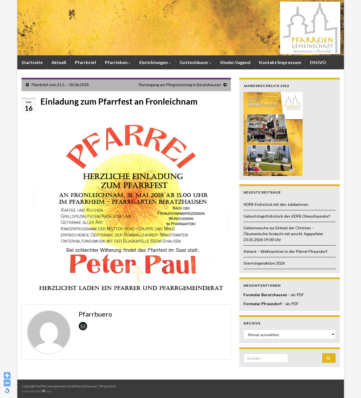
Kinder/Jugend (235, 62)
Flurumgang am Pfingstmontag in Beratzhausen (180, 84)
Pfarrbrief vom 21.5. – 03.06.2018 (60, 84)
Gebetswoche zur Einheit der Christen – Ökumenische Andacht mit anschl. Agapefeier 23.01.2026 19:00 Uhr (283, 233)
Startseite (32, 62)
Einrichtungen (155, 62)
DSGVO (318, 62)
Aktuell (58, 62)
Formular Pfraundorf (262, 303)
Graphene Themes (66, 391)
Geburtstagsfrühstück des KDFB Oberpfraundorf (286, 216)
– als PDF (295, 294)
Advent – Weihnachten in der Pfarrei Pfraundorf (285, 251)
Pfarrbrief (85, 62)
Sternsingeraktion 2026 (264, 263)
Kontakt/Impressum (280, 62)
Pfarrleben (118, 62)
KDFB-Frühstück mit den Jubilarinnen (276, 204)
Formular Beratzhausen (265, 294)
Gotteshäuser (196, 62)
